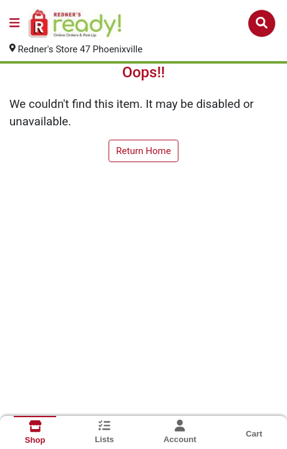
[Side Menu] (14, 23)
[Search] (262, 23)
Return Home (143, 151)
